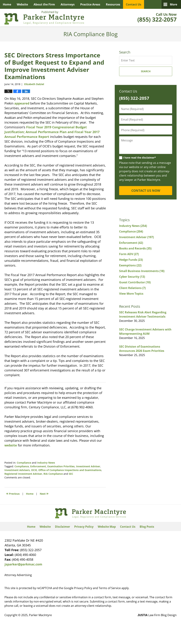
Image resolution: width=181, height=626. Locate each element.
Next (44, 493)
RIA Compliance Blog (44, 18)
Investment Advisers (17, 470)
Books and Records (135, 248)
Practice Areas (90, 4)
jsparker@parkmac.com (23, 564)
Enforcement (38, 466)
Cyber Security (132, 277)
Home (7, 4)
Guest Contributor (135, 282)
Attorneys (68, 4)
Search (146, 71)
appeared (21, 103)
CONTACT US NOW (145, 190)
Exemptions (130, 265)
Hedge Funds (131, 260)
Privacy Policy (84, 527)
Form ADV (129, 254)
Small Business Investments (141, 271)
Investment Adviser (88, 466)
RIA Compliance (53, 473)
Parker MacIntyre (40, 615)
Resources (113, 4)
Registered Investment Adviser (23, 473)
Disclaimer (62, 527)
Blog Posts (147, 527)
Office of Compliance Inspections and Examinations (69, 470)
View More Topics (131, 294)
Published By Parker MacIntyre (157, 17)
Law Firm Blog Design (157, 615)
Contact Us (133, 4)
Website (22, 4)
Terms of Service (110, 588)
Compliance (24, 462)
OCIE (34, 470)
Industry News (46, 462)
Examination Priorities (61, 466)
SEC (71, 473)
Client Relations (132, 288)
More (173, 4)
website (10, 445)
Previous (13, 493)
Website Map (107, 527)
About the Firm (44, 4)
